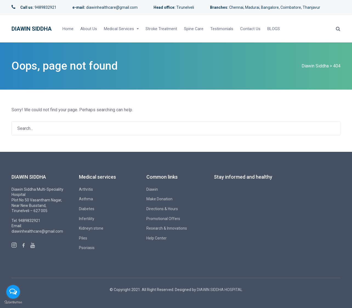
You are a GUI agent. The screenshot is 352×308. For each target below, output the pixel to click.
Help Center (156, 238)
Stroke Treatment (161, 28)
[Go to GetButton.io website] (13, 302)
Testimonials (221, 28)
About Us (88, 28)
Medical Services (119, 28)
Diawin (152, 189)
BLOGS (273, 28)
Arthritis (86, 189)
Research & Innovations (166, 228)
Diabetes (86, 209)
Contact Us (250, 28)
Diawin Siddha (32, 28)
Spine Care (193, 28)
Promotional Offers (163, 218)
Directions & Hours (162, 209)
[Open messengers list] (13, 292)
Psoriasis (87, 248)
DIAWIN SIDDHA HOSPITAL (219, 289)
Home (68, 28)
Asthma (86, 199)
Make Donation (159, 199)
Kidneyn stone (91, 228)
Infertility (86, 218)
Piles (83, 238)
